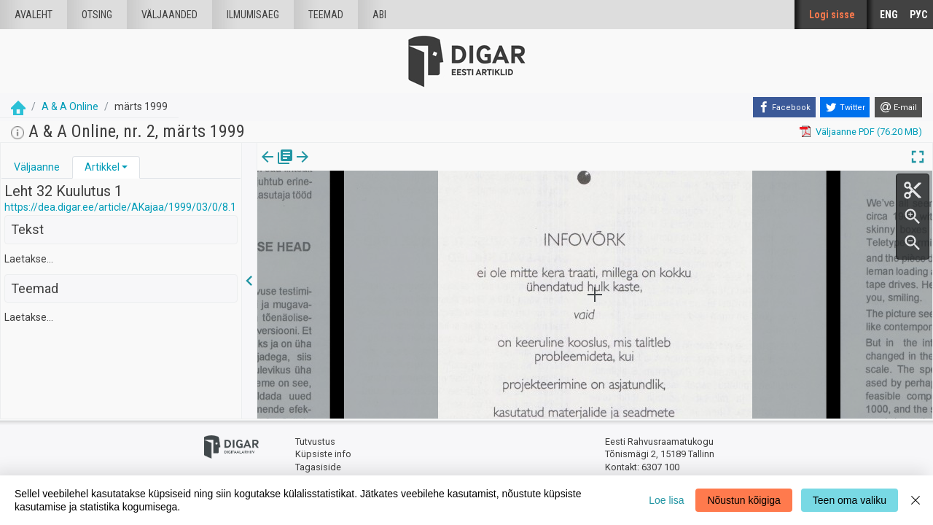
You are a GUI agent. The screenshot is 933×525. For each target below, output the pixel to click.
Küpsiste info (323, 453)
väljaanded (169, 14)
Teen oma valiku (849, 500)
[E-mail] (898, 107)
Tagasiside (318, 467)
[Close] (915, 500)
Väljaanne (37, 167)
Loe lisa (666, 500)
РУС (918, 14)
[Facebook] (784, 107)
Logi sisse (832, 14)
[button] (124, 167)
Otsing (97, 14)
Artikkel (102, 167)
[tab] (36, 167)
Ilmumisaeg (253, 14)
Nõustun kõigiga (743, 500)
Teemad (325, 14)
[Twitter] (845, 107)
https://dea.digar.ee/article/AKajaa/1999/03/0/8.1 (120, 207)
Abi (379, 14)
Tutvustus (315, 441)
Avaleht (33, 14)
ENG (889, 14)
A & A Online (70, 106)
